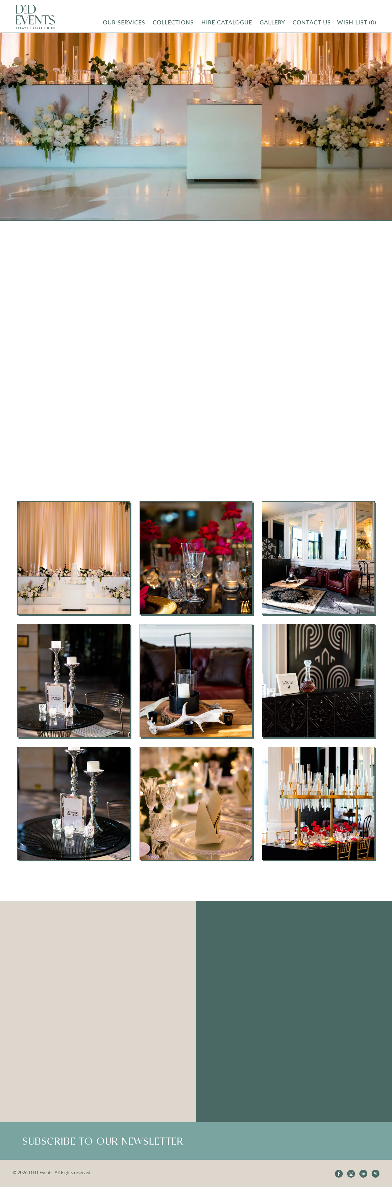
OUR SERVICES (124, 22)
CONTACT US (312, 22)
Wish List (356, 22)
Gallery (272, 22)
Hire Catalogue (226, 22)
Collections (173, 22)
